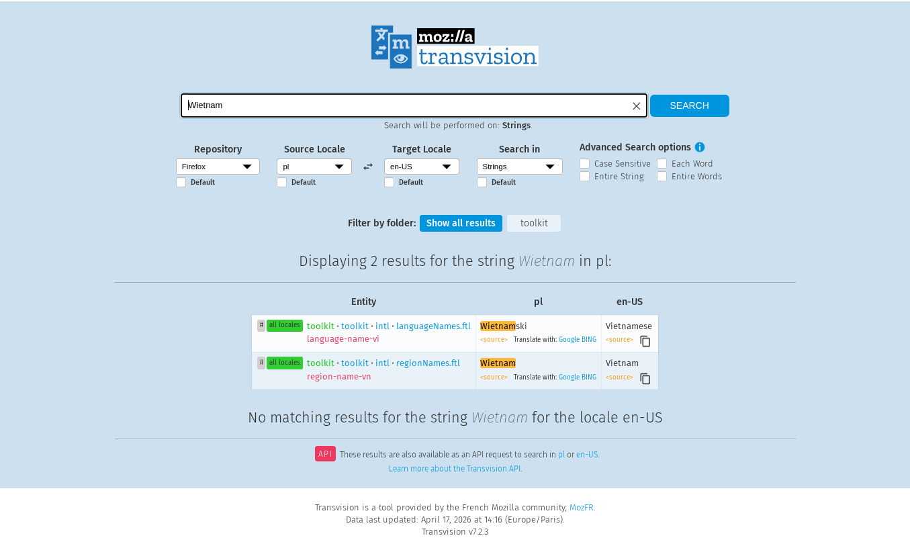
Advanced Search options (635, 147)
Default (203, 182)
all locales (284, 326)
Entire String (619, 176)
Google (569, 340)
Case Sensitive (622, 164)
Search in (519, 149)
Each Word (692, 164)
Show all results (461, 223)
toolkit (535, 223)
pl (561, 456)
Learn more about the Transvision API (454, 469)
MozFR (582, 507)
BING (589, 340)
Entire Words (697, 176)
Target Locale (421, 149)
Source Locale (314, 149)
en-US (587, 456)
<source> (495, 340)
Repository (218, 149)
